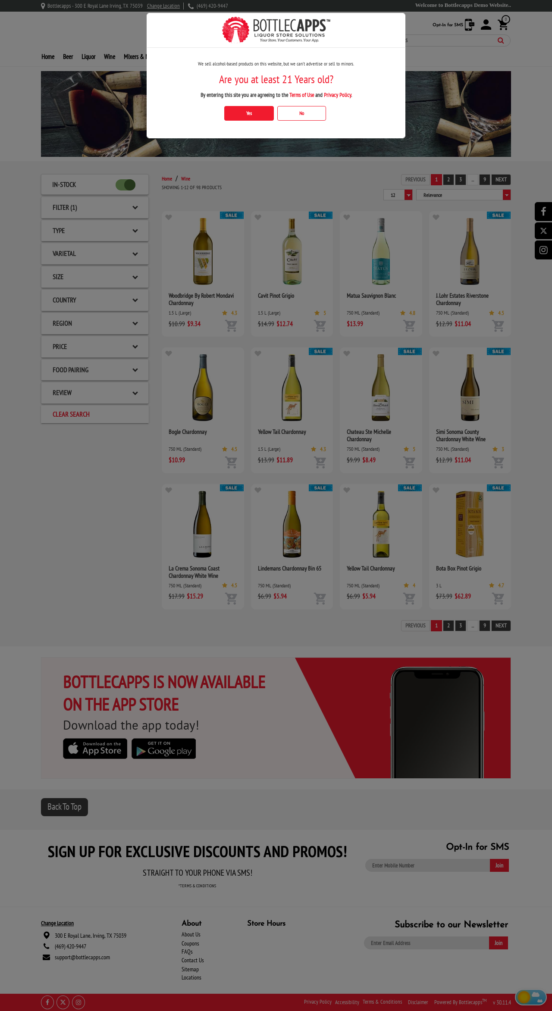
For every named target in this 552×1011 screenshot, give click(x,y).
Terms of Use (301, 95)
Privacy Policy (337, 95)
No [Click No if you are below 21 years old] (301, 113)
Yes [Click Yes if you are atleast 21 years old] (249, 113)
